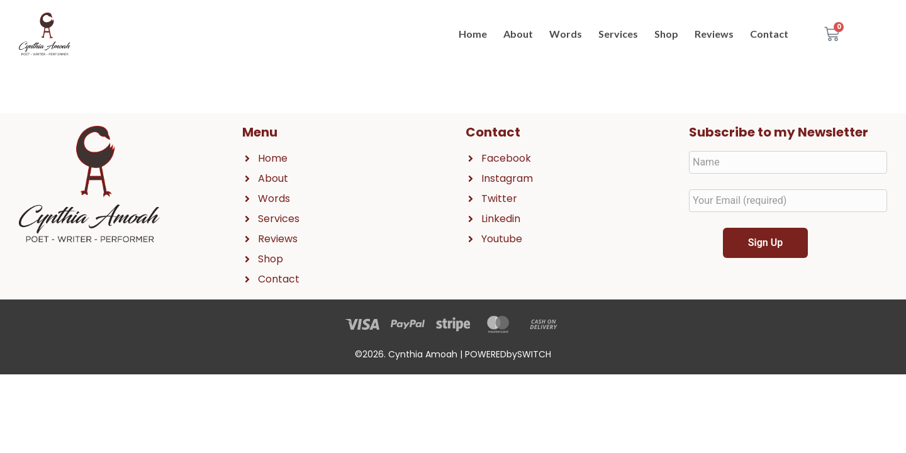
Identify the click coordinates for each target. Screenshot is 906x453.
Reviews (714, 34)
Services (618, 34)
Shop (666, 34)
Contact (769, 34)
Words (565, 34)
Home (473, 34)
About (518, 34)
